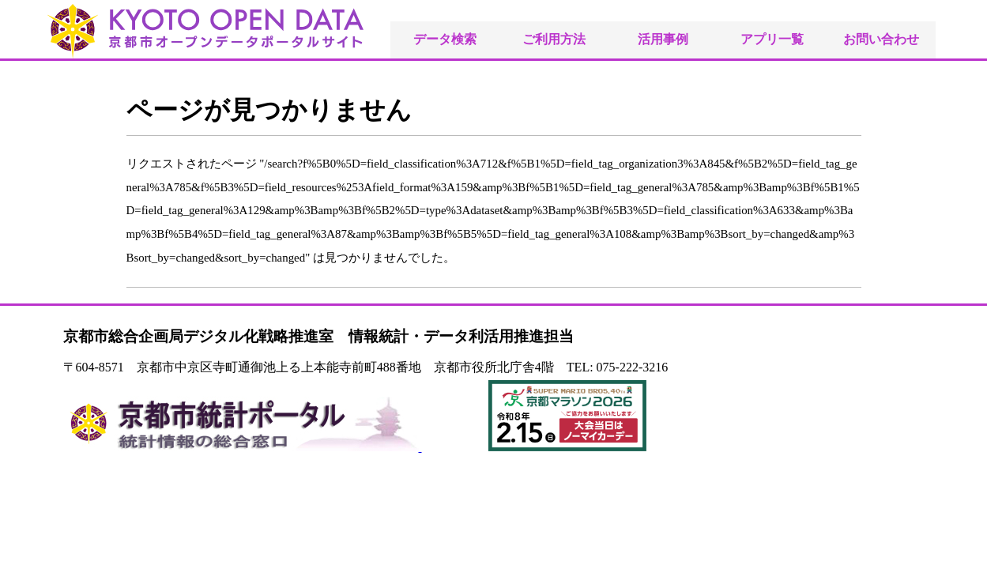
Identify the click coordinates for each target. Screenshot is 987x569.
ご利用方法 (554, 39)
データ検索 (445, 39)
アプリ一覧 (772, 39)
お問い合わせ (881, 39)
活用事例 (663, 39)
